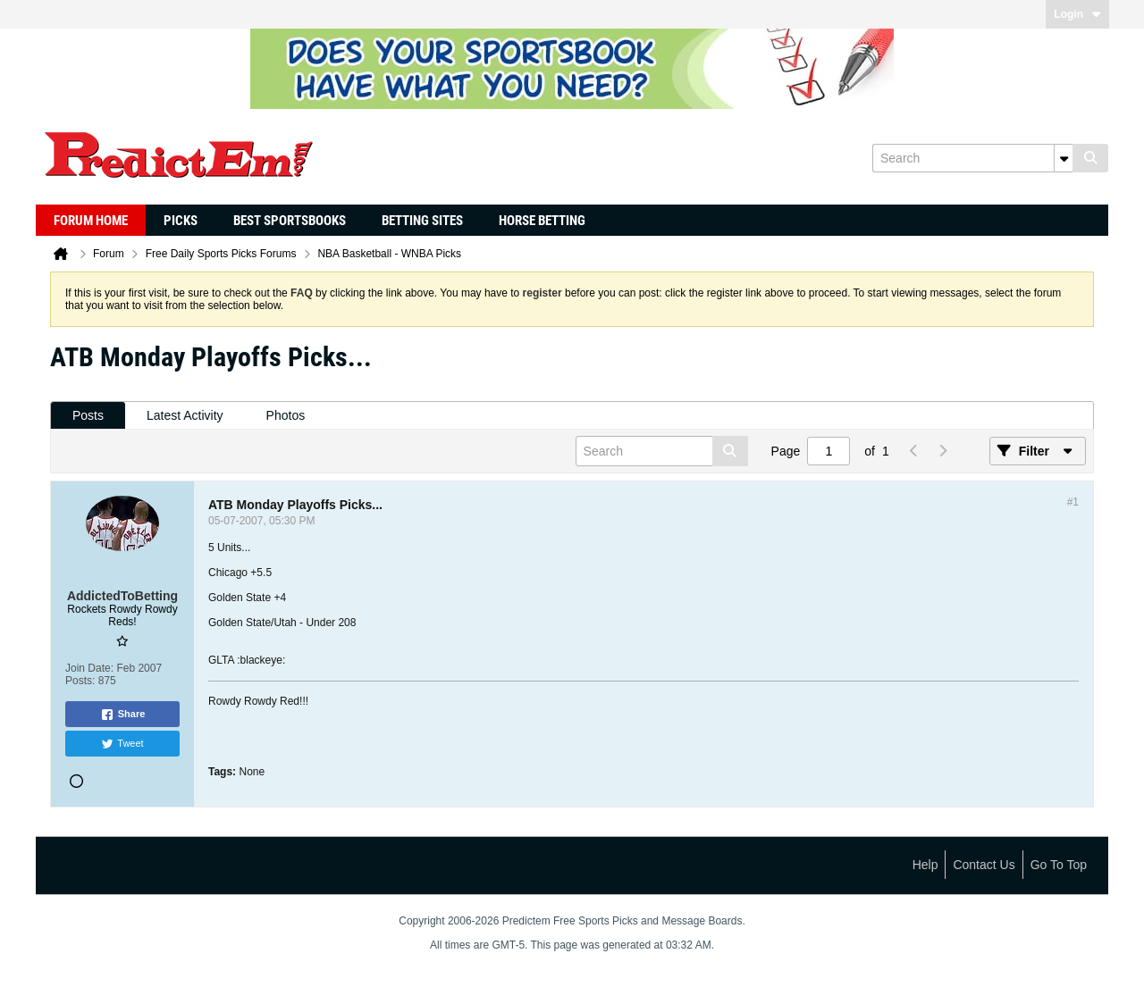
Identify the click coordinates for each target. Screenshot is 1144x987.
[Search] (972, 158)
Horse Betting (542, 221)
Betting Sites (422, 221)
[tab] (88, 416)
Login (1077, 14)
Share (123, 714)
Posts (88, 415)
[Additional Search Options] (1063, 158)
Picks (181, 221)
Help (925, 864)
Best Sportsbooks (289, 221)
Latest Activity (185, 415)
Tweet (122, 744)
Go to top (1058, 864)
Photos (286, 415)
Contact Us (983, 864)
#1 (1073, 502)
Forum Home (91, 221)
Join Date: (89, 668)
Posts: (80, 680)
